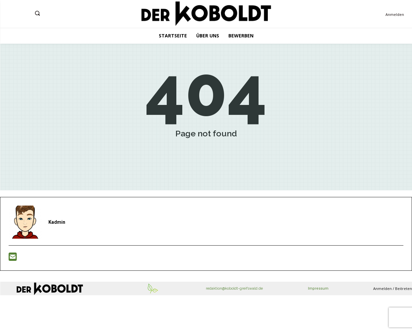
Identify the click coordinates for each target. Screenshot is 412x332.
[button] (37, 13)
